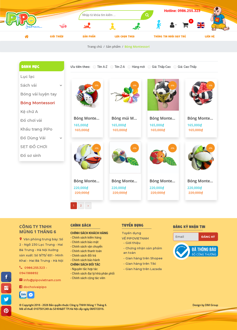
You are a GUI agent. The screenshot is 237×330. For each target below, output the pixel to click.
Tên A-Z (102, 66)
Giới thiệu (56, 36)
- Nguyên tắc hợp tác (84, 269)
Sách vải (41, 85)
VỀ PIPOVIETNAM (135, 238)
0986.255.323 (34, 268)
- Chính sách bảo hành (85, 260)
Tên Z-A (120, 66)
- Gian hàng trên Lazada (142, 269)
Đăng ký (208, 236)
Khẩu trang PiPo (36, 129)
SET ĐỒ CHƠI (33, 146)
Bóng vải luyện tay (38, 94)
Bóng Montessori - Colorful (87, 118)
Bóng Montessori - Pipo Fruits (163, 181)
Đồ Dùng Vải (41, 138)
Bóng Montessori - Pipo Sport (87, 181)
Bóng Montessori (37, 103)
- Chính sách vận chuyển (87, 246)
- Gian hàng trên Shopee (142, 258)
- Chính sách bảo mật (85, 242)
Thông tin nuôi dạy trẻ (170, 36)
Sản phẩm (89, 36)
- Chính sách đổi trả (83, 255)
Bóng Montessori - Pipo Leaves (125, 181)
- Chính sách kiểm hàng (86, 237)
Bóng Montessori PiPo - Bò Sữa (163, 118)
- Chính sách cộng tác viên (88, 278)
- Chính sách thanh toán (86, 251)
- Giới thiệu (131, 243)
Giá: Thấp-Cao (161, 66)
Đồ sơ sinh (30, 155)
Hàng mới (138, 66)
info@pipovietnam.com (42, 280)
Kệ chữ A (29, 111)
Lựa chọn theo (125, 36)
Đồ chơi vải (31, 120)
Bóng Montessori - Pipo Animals (201, 181)
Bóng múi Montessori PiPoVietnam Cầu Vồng (125, 118)
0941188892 (28, 273)
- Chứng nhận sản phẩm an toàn (142, 250)
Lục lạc (27, 76)
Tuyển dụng (131, 233)
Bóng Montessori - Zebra (201, 118)
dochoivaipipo (35, 287)
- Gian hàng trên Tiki (139, 264)
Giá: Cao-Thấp (187, 66)
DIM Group (211, 305)
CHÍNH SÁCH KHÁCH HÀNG (89, 233)
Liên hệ (210, 36)
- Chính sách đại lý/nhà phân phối (93, 273)
